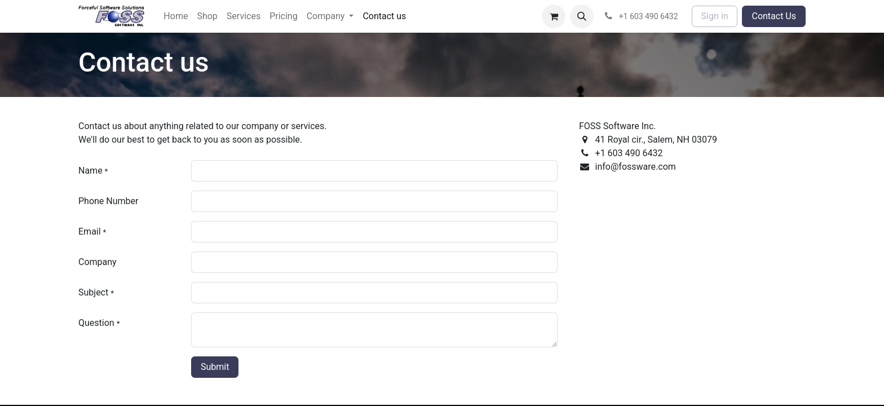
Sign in (714, 16)
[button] (582, 16)
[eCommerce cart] (553, 16)
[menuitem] (175, 16)
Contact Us (774, 16)
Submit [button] (215, 366)
